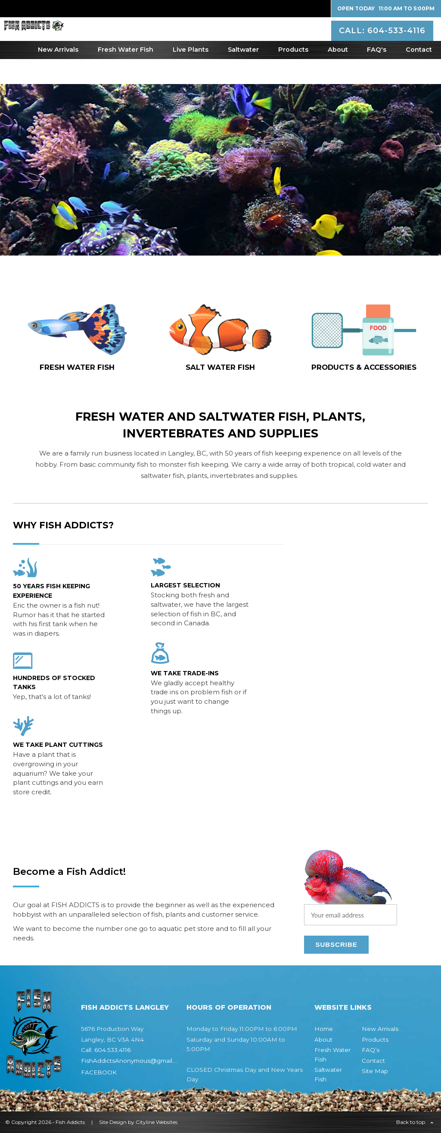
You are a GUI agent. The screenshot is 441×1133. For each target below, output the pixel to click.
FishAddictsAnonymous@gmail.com (133, 1060)
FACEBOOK (99, 1072)
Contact (419, 74)
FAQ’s (370, 1049)
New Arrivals (58, 74)
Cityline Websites (156, 1122)
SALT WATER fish (220, 367)
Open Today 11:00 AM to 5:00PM (386, 8)
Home (323, 1028)
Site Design (113, 1122)
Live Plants (190, 74)
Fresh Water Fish (125, 74)
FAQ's (376, 74)
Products (293, 74)
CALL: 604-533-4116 (383, 40)
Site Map (375, 1070)
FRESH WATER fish (77, 367)
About (338, 74)
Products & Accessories (363, 367)
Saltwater (243, 74)
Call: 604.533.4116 (105, 1049)
